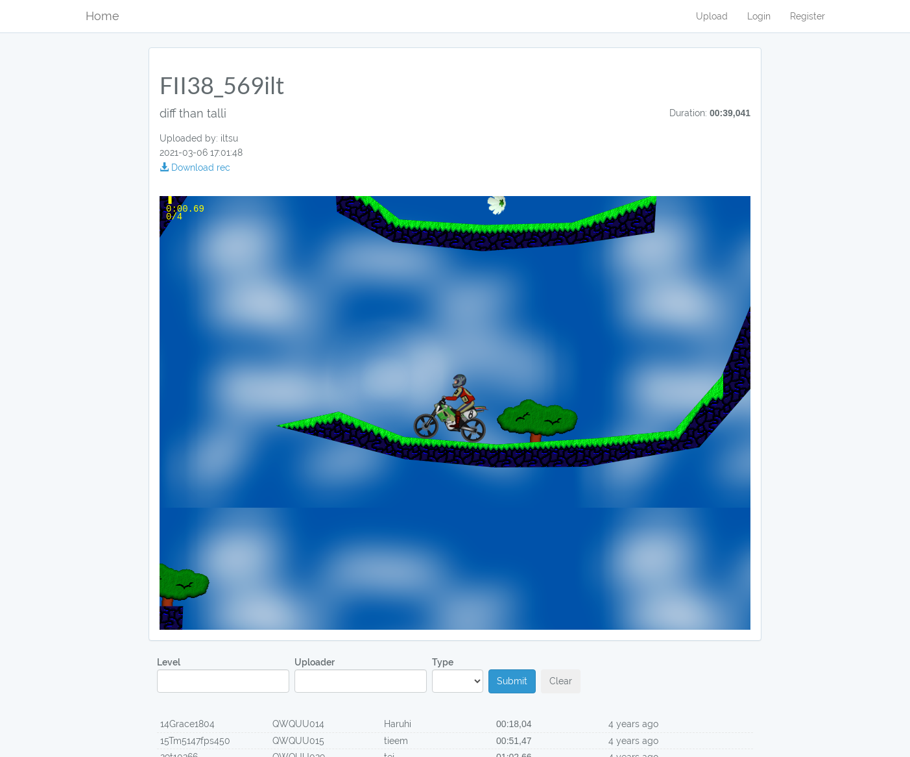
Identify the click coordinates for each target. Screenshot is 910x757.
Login (759, 16)
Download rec (195, 167)
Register (807, 16)
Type (457, 675)
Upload (712, 16)
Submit (512, 681)
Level (223, 675)
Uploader (360, 675)
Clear (560, 681)
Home (102, 16)
